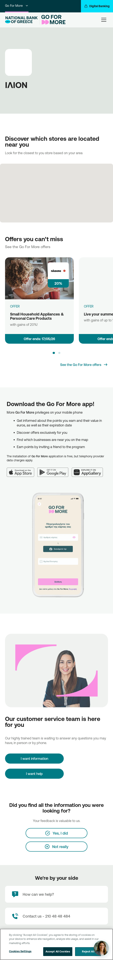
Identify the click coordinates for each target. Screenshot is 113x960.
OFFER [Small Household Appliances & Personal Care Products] (15, 306)
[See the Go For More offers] (84, 364)
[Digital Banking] (97, 6)
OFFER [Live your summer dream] (89, 306)
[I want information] (34, 759)
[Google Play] (54, 470)
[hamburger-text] (104, 20)
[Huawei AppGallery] (89, 470)
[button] (54, 353)
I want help (34, 774)
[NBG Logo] (21, 19)
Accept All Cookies (57, 951)
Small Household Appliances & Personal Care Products (37, 316)
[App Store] (22, 470)
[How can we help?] (56, 894)
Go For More (17, 5)
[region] (56, 944)
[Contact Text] (56, 916)
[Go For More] (52, 20)
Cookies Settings (20, 951)
